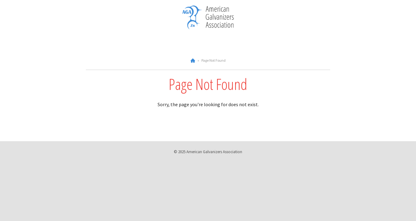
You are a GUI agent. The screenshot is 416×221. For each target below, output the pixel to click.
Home (192, 60)
